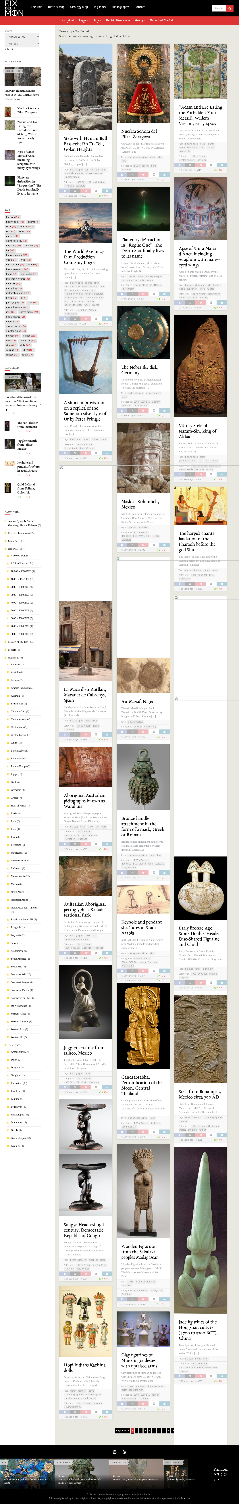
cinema (88, 283)
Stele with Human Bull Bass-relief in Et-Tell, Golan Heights (85, 144)
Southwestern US (20, 998)
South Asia (16, 966)
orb (136, 280)
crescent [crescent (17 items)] (27, 226)
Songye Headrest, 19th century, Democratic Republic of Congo (85, 1230)
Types (97, 21)
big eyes (189, 285)
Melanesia (16, 868)
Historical (68, 21)
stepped (90, 301)
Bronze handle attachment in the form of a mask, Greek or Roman (79, 1481)
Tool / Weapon (18, 1138)
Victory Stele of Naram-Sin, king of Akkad (197, 431)
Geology (140, 20)
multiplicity (143, 527)
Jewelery (15, 1091)
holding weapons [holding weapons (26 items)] (17, 269)
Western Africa (18, 1013)
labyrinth (74, 575)
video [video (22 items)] (11, 345)
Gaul (13, 782)
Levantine (16, 845)
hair (159, 855)
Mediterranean (18, 860)
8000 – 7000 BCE (20, 634)
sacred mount (77, 301)
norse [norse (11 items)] (11, 298)
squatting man (71, 177)
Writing (15, 1146)
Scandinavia (17, 951)
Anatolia (15, 672)
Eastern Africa (18, 750)
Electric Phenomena (118, 20)
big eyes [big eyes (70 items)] (13, 217)
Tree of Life (184, 151)
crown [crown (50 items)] (24, 231)
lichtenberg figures (73, 294)
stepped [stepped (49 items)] (12, 336)
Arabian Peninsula (20, 688)
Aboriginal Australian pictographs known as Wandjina (85, 801)
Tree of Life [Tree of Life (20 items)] (27, 340)
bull (86, 170)
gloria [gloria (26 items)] (11, 260)
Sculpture (16, 1122)
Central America (19, 719)
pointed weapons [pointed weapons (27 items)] (17, 307)
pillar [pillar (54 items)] (32, 302)
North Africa (17, 892)
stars (124, 397)
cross (77, 286)
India (13, 821)
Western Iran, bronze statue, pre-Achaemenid (135, 1479)
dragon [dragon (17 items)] (12, 236)
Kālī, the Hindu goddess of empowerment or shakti (25, 1481)
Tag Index (100, 7)
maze (83, 575)
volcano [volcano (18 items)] (12, 350)
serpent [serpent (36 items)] (12, 321)
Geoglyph (16, 1075)
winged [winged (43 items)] (12, 355)
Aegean (15, 664)
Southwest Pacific (20, 990)
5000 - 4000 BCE (187, 1367)
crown (145, 157)
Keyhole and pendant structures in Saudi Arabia (28, 466)
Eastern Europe (19, 766)
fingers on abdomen (146, 1282)
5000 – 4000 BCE (20, 610)
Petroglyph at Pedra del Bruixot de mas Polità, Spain (140, 606)
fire (102, 286)
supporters (192, 289)
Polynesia (16, 935)
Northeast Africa (19, 899)
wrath (150, 280)
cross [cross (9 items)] (10, 231)
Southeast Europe (20, 982)
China (14, 743)
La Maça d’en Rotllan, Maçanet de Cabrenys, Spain (85, 695)
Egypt (14, 774)
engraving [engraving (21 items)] (13, 245)
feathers (217, 285)
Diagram (15, 1067)
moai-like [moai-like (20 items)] (13, 283)
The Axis (36, 7)
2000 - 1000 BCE (142, 402)
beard (73, 1260)
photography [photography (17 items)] (15, 302)
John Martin (127, 280)
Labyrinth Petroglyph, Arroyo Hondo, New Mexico (85, 546)
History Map (56, 7)
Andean (15, 680)
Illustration (16, 1083)
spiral (91, 575)
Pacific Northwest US (22, 919)
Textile (14, 1130)
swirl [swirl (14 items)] (11, 340)
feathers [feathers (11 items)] (31, 245)
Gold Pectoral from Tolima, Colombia (26, 488)
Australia (15, 695)
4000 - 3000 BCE (142, 637)
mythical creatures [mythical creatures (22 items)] (18, 293)
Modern (12, 649)
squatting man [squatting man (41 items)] (16, 331)
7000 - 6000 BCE (142, 958)
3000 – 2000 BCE (20, 594)
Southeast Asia (18, 974)
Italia (13, 829)
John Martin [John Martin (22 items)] (28, 274)
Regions (83, 21)
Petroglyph (16, 1106)
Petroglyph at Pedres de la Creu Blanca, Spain (198, 645)
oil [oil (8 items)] (23, 298)
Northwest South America (24, 907)
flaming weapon (154, 276)
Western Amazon (19, 1021)
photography (70, 298)
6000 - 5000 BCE (72, 948)
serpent (210, 148)
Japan (14, 837)
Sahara (14, 943)
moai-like (93, 1260)
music (87, 439)
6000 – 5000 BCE (20, 618)
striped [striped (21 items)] (29, 336)
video (79, 305)
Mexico (15, 884)
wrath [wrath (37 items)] (27, 355)
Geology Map (79, 7)
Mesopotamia (18, 876)
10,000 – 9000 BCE (21, 571)
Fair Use (185, 1498)
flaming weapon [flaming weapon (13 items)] (16, 255)
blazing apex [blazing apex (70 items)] (15, 222)
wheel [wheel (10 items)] (28, 350)
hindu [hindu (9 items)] (32, 264)
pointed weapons (93, 173)
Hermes (17, 99)
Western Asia (17, 1029)
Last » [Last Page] (175, 1430)
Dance (14, 1059)
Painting (15, 1099)
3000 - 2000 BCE (199, 466)
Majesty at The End (161, 20)
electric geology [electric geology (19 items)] (16, 241)
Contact (140, 7)
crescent (94, 170)
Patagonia (16, 927)
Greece (14, 797)
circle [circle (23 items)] (11, 226)
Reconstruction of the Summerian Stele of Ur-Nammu (200, 805)
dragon (210, 144)
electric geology (135, 722)
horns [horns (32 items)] (11, 274)
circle (208, 285)
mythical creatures (73, 173)
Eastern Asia (17, 758)
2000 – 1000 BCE (20, 587)
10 (159, 1430)
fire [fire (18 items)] (10, 250)
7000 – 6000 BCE (20, 626)
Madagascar (17, 852)
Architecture (17, 1051)
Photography (17, 1114)
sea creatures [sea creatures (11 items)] (15, 317)
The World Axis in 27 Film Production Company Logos (84, 257)
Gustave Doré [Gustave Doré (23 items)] (15, 264)
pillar (159, 157)
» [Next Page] (168, 1430)
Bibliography (120, 7)
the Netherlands (19, 1005)
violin (104, 827)
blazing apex (76, 170)
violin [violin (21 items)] (25, 345)
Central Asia (17, 727)
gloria (152, 157)
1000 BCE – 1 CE (20, 579)
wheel (202, 289)
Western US (17, 1037)
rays (124, 161)
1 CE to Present (19, 563)
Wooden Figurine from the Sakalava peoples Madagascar (139, 1252)
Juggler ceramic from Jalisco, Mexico (27, 445)
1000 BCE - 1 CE (12, 71)
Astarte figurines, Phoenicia (181, 1479)
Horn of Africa (18, 805)
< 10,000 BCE (11, 377)
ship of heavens (153, 393)
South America (18, 958)
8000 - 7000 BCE (130, 962)
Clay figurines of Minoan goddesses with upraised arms (139, 1361)
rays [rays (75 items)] (10, 312)
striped (95, 439)
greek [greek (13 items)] (25, 260)
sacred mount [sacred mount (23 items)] (28, 312)
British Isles (17, 703)
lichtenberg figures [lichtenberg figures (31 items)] (18, 279)
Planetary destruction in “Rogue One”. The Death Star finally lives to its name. (29, 185)
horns (104, 170)
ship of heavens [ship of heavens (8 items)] (16, 326)
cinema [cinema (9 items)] (33, 222)
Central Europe (18, 735)
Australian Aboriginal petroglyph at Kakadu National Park (85, 910)
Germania (16, 790)
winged (210, 289)
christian (199, 285)
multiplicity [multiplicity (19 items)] (14, 288)
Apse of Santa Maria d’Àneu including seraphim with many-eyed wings (28, 160)
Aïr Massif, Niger (137, 701)
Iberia (14, 813)
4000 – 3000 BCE (20, 602)
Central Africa (18, 711)
